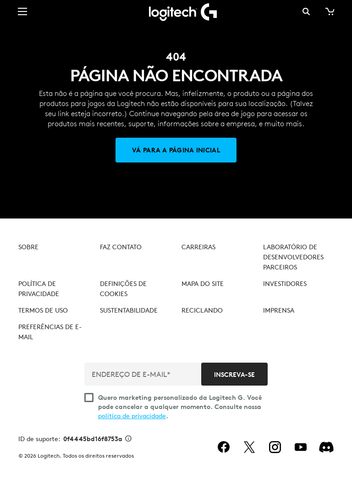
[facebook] (223, 447)
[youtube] (300, 447)
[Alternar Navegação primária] (22, 11)
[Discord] (326, 447)
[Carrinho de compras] (329, 11)
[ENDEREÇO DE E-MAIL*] (143, 374)
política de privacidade (132, 416)
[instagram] (275, 447)
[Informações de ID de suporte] (128, 439)
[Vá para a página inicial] (176, 150)
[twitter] (249, 447)
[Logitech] (176, 11)
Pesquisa (306, 11)
